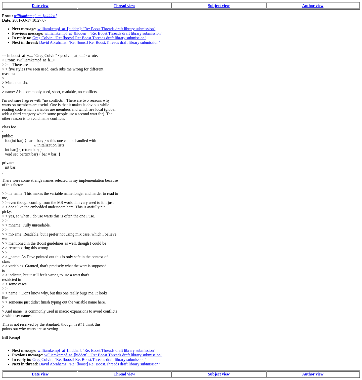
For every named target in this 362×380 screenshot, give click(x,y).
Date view (40, 6)
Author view (313, 6)
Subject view (219, 6)
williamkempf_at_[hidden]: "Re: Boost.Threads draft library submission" (96, 29)
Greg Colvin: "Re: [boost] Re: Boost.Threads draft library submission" (89, 38)
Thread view (124, 6)
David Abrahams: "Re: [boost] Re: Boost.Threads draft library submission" (99, 42)
